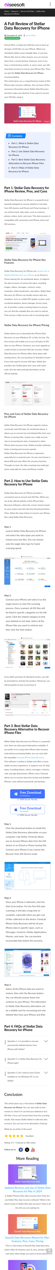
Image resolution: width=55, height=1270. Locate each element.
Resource (14, 11)
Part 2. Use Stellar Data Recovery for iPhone (27, 153)
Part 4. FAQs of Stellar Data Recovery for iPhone (24, 169)
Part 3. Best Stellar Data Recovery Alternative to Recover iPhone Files (27, 161)
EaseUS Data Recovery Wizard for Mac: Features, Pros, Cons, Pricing (27, 1239)
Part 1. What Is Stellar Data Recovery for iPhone (24, 145)
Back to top (50, 1252)
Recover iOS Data (27, 11)
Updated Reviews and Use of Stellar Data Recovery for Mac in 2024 (27, 1189)
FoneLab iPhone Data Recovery (30, 757)
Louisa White (31, 35)
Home (6, 11)
